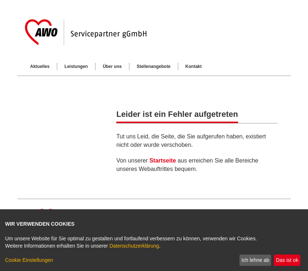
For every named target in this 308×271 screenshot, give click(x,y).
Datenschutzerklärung (134, 246)
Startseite (162, 160)
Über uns (112, 66)
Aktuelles (40, 66)
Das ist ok (287, 260)
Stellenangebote (154, 66)
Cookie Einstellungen (29, 260)
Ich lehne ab (255, 260)
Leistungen (76, 66)
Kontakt (194, 66)
